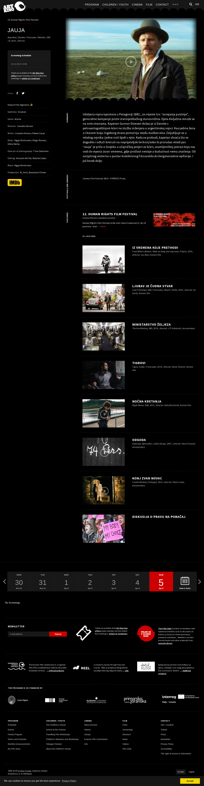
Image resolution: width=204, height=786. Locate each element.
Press (163, 734)
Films (125, 725)
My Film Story (14, 749)
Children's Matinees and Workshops (62, 739)
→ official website (55, 670)
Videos (126, 744)
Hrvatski (181, 772)
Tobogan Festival (54, 744)
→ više (126, 670)
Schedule (12, 725)
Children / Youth (115, 4)
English (192, 772)
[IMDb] (15, 182)
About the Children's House (58, 749)
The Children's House (56, 725)
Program (92, 4)
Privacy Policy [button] (69, 781)
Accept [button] (190, 781)
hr (197, 4)
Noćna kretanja (146, 401)
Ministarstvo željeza (151, 324)
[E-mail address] (28, 634)
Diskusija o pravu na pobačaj (158, 516)
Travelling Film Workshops (58, 734)
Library (87, 734)
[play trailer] (131, 61)
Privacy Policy (167, 744)
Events (11, 730)
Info (86, 744)
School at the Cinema (56, 730)
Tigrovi (138, 363)
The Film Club (164, 628)
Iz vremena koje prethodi (155, 247)
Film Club (127, 749)
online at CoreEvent (31, 78)
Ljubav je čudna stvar (152, 286)
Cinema (137, 4)
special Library (165, 643)
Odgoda (139, 440)
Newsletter (165, 739)
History (87, 730)
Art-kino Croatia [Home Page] (24, 771)
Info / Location (167, 725)
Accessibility (166, 749)
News (125, 739)
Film (149, 4)
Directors (127, 734)
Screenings (128, 730)
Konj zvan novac (147, 478)
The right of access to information (176, 753)
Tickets (164, 730)
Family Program (15, 734)
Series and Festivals (17, 739)
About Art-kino (90, 725)
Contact (162, 4)
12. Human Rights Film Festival (23, 19)
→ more (101, 226)
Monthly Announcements (19, 744)
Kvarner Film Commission (96, 739)
